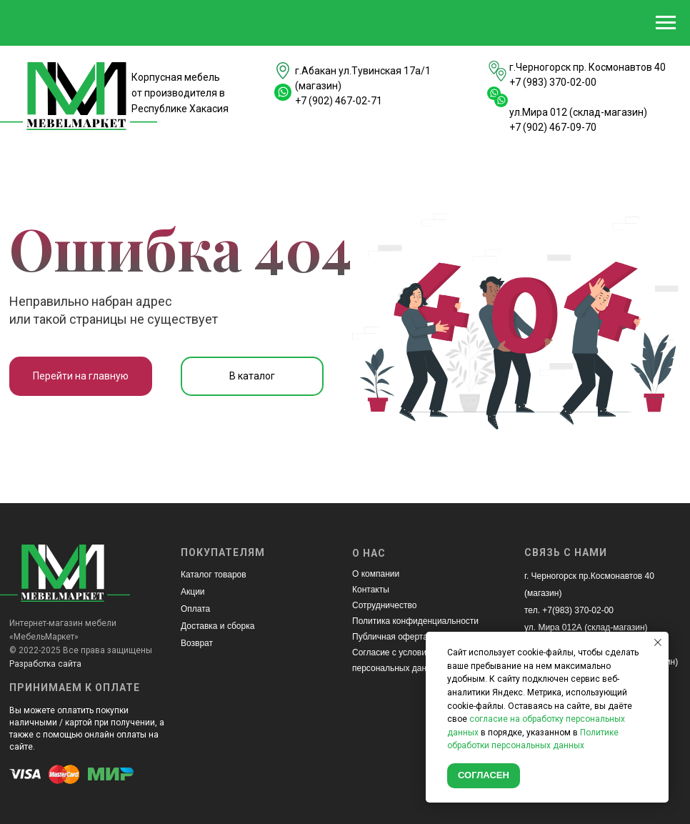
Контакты (370, 590)
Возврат (197, 643)
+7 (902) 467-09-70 (552, 127)
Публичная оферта (390, 637)
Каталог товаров (213, 575)
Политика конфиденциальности (415, 621)
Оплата (195, 609)
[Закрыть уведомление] (658, 642)
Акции (193, 592)
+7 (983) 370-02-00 (552, 82)
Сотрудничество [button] (384, 605)
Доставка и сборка (217, 626)
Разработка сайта (45, 664)
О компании (375, 574)
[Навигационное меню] (666, 23)
